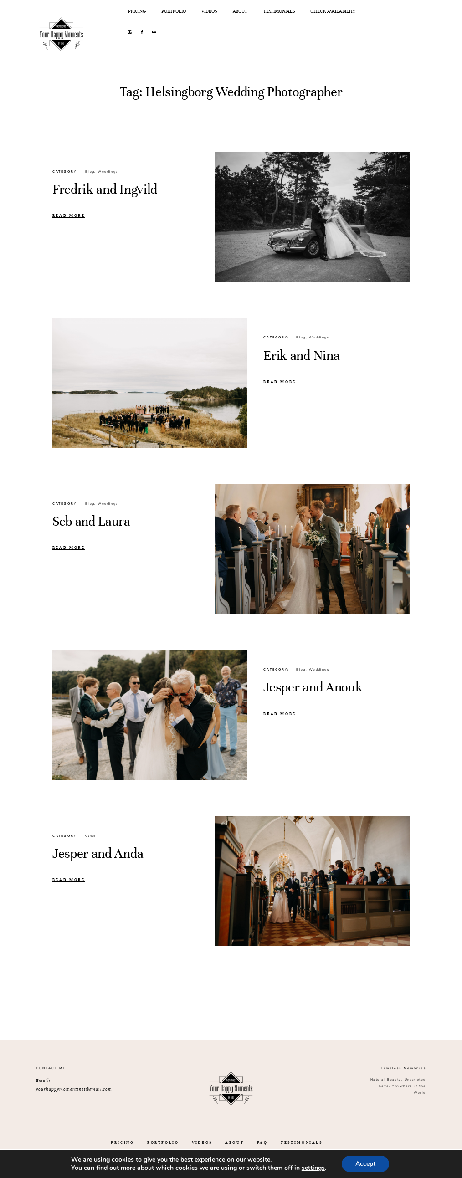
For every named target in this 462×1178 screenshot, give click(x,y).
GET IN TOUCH (228, 1154)
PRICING (136, 11)
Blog (90, 171)
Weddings (108, 171)
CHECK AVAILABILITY (332, 11)
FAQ (262, 1143)
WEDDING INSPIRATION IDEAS (153, 1154)
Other (90, 836)
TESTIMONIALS (279, 11)
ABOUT (240, 11)
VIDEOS (208, 11)
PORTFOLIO (173, 11)
